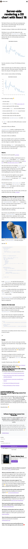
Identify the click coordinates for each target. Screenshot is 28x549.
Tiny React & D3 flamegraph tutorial (11, 383)
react (19, 365)
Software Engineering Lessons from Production (14, 414)
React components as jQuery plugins (11, 385)
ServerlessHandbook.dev (13, 492)
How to (3, 152)
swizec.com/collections (9, 506)
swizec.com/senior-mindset (12, 484)
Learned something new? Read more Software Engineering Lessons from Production (13, 393)
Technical (23, 365)
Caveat (3, 340)
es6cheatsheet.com (6, 520)
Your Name (2, 437)
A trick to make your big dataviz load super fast (13, 373)
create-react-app (20, 104)
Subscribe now (14, 446)
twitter (9, 469)
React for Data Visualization (17, 500)
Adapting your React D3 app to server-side (13, 197)
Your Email (2, 441)
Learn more (14, 461)
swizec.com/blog (5, 514)
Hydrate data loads (8, 305)
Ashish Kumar (5, 433)
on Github (17, 154)
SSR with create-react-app (13, 162)
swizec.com (4, 1)
